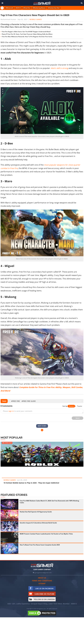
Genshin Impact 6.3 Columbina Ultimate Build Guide (38, 523)
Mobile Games (36, 19)
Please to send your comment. (18, 411)
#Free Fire (26, 8)
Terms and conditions (42, 581)
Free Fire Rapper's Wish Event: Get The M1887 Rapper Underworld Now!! (26, 32)
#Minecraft (9, 8)
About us (42, 578)
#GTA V (18, 8)
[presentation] (9, 401)
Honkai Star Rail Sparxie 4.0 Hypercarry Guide (36, 512)
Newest (71, 406)
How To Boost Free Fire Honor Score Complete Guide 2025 (40, 545)
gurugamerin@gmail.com (43, 573)
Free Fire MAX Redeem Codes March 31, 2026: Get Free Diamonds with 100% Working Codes (49, 502)
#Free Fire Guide (29, 401)
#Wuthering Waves (39, 8)
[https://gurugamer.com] (42, 565)
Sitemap (42, 583)
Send (78, 418)
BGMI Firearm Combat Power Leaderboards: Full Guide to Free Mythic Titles (46, 534)
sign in (11, 411)
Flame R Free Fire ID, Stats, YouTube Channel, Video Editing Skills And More (27, 34)
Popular (79, 406)
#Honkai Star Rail (53, 8)
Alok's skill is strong (59, 68)
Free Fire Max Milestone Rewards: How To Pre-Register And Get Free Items (27, 37)
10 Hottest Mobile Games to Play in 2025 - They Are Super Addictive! (31, 483)
